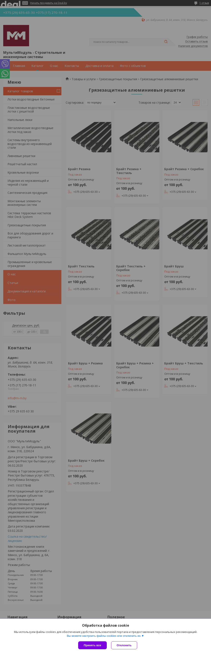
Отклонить (124, 645)
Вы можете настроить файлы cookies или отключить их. (104, 635)
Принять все (92, 645)
